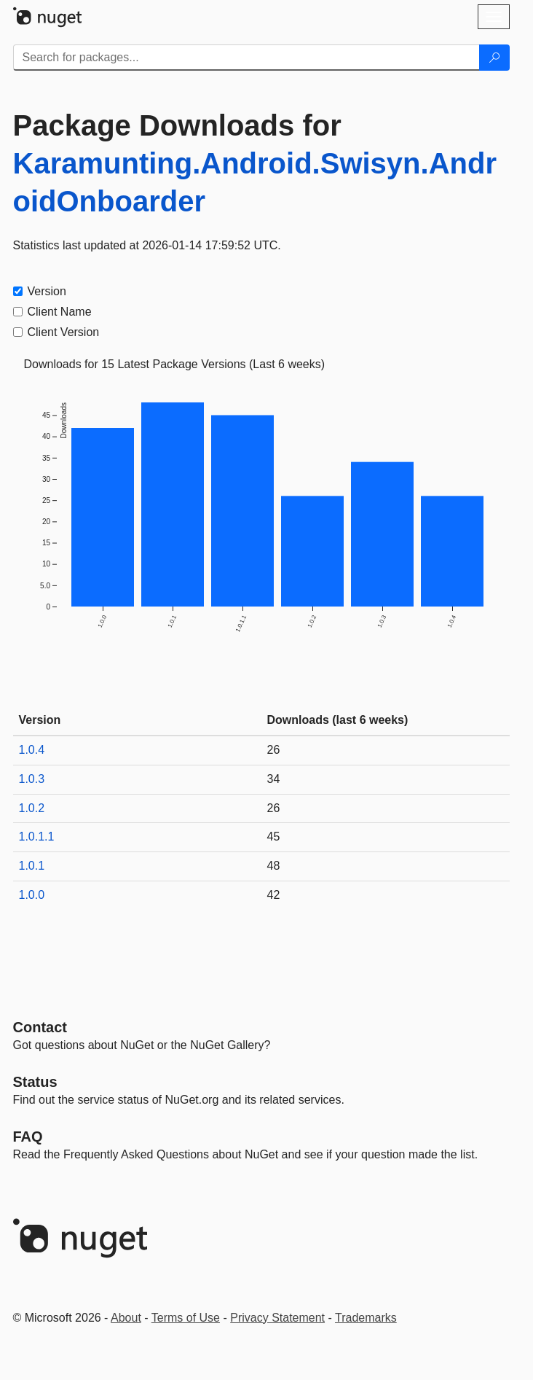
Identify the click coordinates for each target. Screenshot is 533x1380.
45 (273, 836)
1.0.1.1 (37, 836)
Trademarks (366, 1317)
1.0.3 (32, 779)
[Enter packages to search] (246, 57)
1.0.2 (32, 808)
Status (35, 1082)
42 (273, 895)
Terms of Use (185, 1317)
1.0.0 (32, 895)
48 (273, 865)
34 (273, 779)
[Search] (494, 57)
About (126, 1317)
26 (273, 750)
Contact (40, 1027)
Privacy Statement (277, 1317)
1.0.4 (32, 750)
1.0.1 (32, 865)
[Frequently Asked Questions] (28, 1136)
